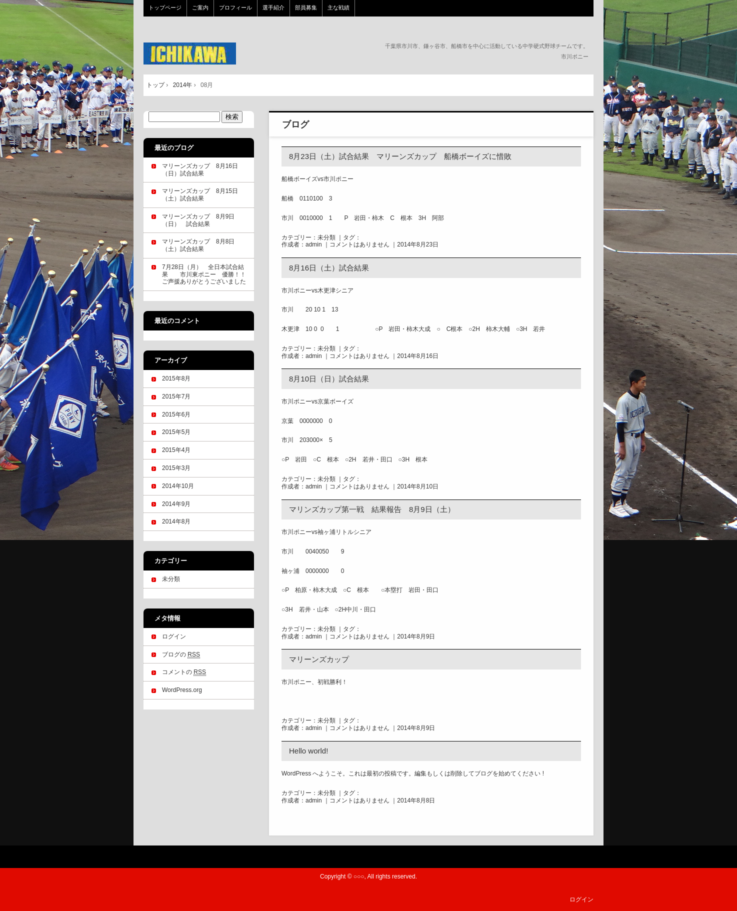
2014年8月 (176, 521)
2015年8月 (176, 378)
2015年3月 (176, 468)
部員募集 (306, 7)
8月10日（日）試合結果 (329, 378)
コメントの (184, 672)
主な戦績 (339, 7)
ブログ (295, 125)
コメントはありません (360, 244)
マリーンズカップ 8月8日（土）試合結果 (198, 245)
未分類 (327, 237)
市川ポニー (211, 53)
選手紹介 (273, 7)
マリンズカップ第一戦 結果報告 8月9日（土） (372, 509)
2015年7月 (176, 396)
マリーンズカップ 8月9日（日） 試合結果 (198, 220)
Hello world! (308, 750)
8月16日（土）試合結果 (329, 268)
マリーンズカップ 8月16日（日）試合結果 (200, 169)
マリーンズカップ (319, 659)
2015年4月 (176, 450)
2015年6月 (176, 414)
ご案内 (200, 7)
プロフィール (235, 7)
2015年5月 (176, 432)
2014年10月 (178, 486)
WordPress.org (182, 690)
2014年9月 (176, 504)
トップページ (165, 7)
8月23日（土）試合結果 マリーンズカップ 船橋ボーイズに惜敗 (400, 156)
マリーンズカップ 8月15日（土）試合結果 (200, 195)
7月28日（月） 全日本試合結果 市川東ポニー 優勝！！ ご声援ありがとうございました (207, 275)
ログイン (174, 636)
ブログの (181, 654)
